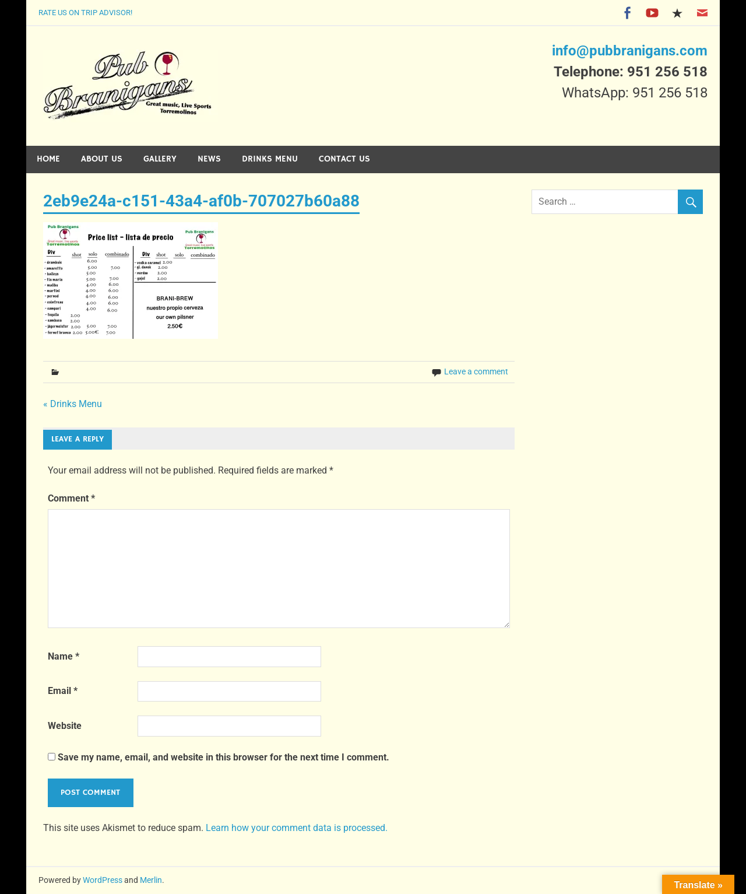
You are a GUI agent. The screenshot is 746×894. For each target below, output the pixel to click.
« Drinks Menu (72, 403)
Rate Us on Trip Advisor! (85, 12)
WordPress (102, 880)
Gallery (160, 158)
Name (63, 656)
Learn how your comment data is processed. (297, 827)
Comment (71, 498)
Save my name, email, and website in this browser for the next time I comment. (223, 757)
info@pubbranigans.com (630, 51)
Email (63, 690)
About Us (101, 158)
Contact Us (344, 158)
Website (65, 725)
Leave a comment (476, 371)
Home (48, 158)
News (209, 158)
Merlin (151, 880)
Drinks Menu (270, 158)
